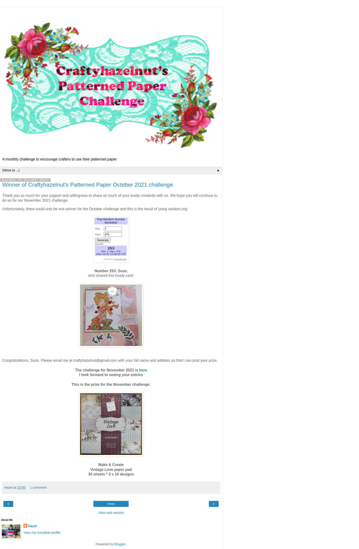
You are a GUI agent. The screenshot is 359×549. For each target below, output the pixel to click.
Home (111, 504)
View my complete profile (42, 532)
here (143, 370)
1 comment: (38, 487)
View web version (111, 513)
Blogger (120, 544)
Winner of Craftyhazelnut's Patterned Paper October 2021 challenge (87, 185)
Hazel (32, 526)
